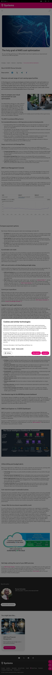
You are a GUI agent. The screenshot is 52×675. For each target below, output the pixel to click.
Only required (36, 353)
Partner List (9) (19, 349)
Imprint (13, 349)
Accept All (45, 353)
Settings (8, 353)
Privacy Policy (6, 349)
